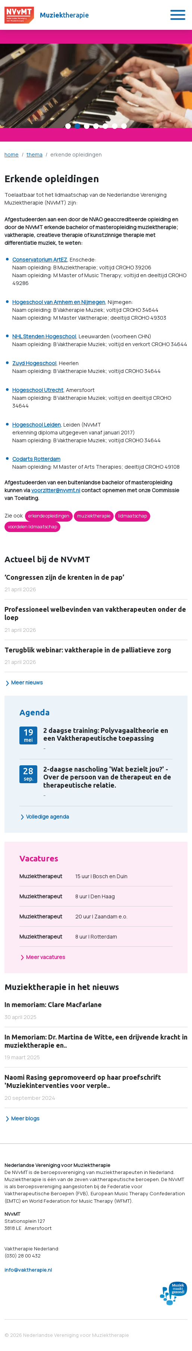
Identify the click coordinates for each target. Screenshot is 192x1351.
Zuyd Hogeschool (34, 363)
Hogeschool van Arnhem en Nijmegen (58, 302)
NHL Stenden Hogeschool (44, 336)
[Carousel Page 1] (68, 126)
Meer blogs (22, 1118)
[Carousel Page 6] (114, 126)
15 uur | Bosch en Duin (73, 876)
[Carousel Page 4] (96, 126)
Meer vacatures (42, 957)
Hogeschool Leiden (36, 424)
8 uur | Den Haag (67, 896)
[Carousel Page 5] (105, 126)
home (11, 154)
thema (34, 154)
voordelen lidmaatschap (32, 526)
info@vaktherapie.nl (28, 1269)
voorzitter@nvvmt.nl (55, 490)
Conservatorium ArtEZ (39, 259)
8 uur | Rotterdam (68, 936)
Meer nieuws (24, 682)
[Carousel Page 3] (86, 126)
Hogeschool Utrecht (37, 389)
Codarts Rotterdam (36, 458)
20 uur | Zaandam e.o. (73, 916)
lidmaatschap (132, 516)
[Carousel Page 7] (124, 126)
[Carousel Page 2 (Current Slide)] (77, 126)
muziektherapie (93, 516)
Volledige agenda (44, 816)
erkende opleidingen (48, 516)
